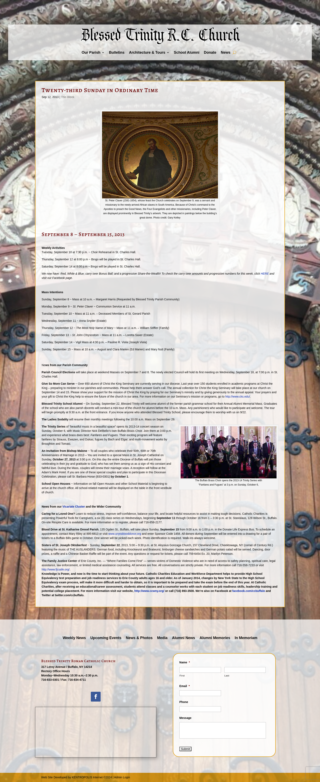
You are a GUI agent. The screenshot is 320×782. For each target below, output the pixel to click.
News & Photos (139, 638)
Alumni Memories (215, 638)
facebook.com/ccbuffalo (249, 591)
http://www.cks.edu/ (237, 396)
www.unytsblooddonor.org (125, 533)
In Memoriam (246, 638)
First (182, 675)
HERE (265, 273)
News (225, 52)
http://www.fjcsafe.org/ (56, 569)
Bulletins (116, 52)
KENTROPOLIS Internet (87, 777)
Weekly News (74, 638)
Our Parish (91, 52)
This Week (67, 97)
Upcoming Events (105, 638)
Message (185, 718)
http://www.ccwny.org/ (149, 591)
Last (226, 675)
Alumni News (183, 638)
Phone (183, 702)
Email (184, 686)
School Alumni (186, 52)
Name (184, 662)
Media (162, 638)
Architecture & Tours (147, 52)
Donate (210, 52)
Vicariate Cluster (73, 506)
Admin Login (122, 777)
